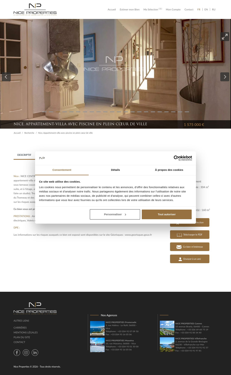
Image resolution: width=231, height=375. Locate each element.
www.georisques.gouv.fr (138, 234)
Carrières (20, 327)
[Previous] (6, 76)
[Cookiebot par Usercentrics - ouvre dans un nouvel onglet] (176, 158)
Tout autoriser (167, 214)
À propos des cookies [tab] (169, 169)
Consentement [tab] (61, 169)
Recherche (29, 132)
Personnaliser (115, 214)
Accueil (113, 9)
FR (199, 9)
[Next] (224, 76)
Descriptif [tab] (24, 154)
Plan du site (22, 337)
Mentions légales (26, 332)
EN (206, 9)
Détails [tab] (115, 169)
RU (213, 9)
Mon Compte (173, 9)
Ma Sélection (152, 9)
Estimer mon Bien (129, 9)
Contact (189, 9)
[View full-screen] (224, 36)
